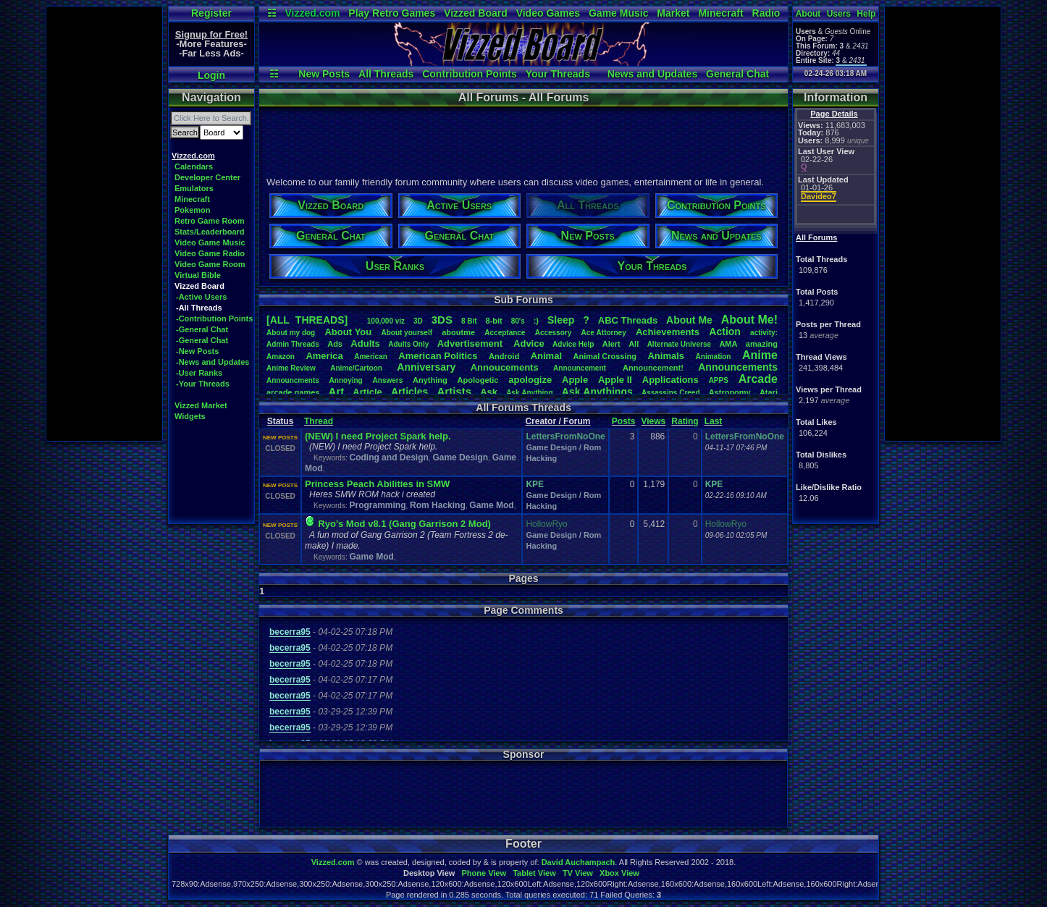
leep (560, 320)
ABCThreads (627, 320)
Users (839, 14)
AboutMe (689, 320)
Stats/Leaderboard (209, 231)
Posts (624, 421)
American (370, 356)
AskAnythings (597, 391)
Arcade (758, 379)
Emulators (194, 188)
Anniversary (426, 367)
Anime (760, 355)
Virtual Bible (197, 275)
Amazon (280, 356)
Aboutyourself (406, 333)
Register (211, 13)
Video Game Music (209, 242)
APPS (718, 380)
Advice (528, 343)
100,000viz (386, 321)
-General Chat (202, 329)
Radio (766, 13)
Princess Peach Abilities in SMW (377, 483)
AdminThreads (292, 344)
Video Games (548, 13)
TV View (578, 873)
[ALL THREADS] (307, 320)
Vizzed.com (312, 13)
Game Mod (491, 505)
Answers (388, 380)
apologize (530, 379)
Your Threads (558, 74)
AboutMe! (749, 319)
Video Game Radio (209, 253)
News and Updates (652, 74)
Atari (769, 392)
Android (504, 356)
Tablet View (534, 873)
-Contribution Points (214, 318)
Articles (409, 391)
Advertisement (471, 343)
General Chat (737, 74)
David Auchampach (578, 862)
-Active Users (201, 296)
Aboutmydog (290, 333)
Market (673, 13)
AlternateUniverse (679, 344)
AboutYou (347, 331)
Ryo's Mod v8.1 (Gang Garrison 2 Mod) (404, 523)
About (808, 14)
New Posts (324, 74)
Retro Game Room (209, 220)
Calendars (193, 166)
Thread (318, 421)
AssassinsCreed (671, 393)
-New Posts (197, 351)
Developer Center (207, 177)
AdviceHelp (573, 344)
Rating (684, 421)
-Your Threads (203, 383)
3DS (442, 319)
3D (418, 321)
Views (653, 421)
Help (866, 14)
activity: (764, 333)
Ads (334, 343)
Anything (430, 380)
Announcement (580, 368)
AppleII (615, 379)
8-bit (494, 320)
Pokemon (192, 210)
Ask (488, 392)
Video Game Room (209, 264)
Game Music (618, 13)
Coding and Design (388, 457)
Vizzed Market (200, 405)
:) (536, 320)
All (633, 343)
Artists (454, 391)
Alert (611, 343)
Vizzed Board (476, 13)
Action (725, 331)
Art (337, 391)
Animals (665, 355)
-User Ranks (199, 372)
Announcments (292, 380)
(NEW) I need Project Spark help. (378, 436)
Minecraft (720, 13)
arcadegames (292, 392)
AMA (728, 343)
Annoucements (505, 367)
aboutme (458, 332)
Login (211, 75)
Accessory (553, 333)
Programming (377, 505)
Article (367, 392)
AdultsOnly (408, 344)
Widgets (190, 416)
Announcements (738, 367)
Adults (364, 343)
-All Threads (199, 307)
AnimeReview (291, 368)
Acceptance (504, 333)
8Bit (469, 321)
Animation (713, 356)
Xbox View (619, 873)
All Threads (385, 74)
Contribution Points (469, 74)
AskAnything (529, 393)
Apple (575, 379)
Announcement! (653, 367)
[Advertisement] (104, 224)
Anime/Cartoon (356, 368)
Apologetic (478, 380)
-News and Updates (212, 362)
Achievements (667, 331)
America (324, 355)
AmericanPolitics (437, 355)
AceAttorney (603, 333)
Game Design (460, 457)
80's (518, 321)
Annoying (346, 380)
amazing (762, 343)
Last (714, 421)
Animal (546, 355)
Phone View (483, 873)
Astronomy (730, 392)
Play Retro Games (391, 13)
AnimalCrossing (604, 356)
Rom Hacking (438, 505)
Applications (670, 379)
